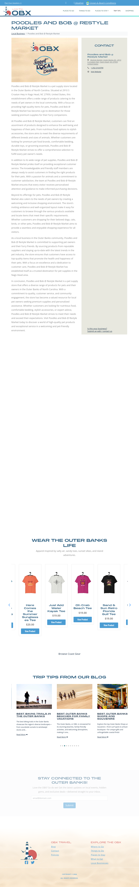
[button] (130, 605)
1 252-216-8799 (97, 68)
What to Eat (97, 859)
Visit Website (96, 71)
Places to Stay (98, 855)
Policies (55, 855)
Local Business (18, 33)
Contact (55, 850)
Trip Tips (117, 11)
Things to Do (97, 850)
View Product (30, 625)
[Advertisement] (69, 367)
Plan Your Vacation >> (13, 3)
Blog (53, 846)
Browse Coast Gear (69, 654)
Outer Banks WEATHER (69, 819)
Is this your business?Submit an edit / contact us (99, 330)
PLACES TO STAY (101, 11)
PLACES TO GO (68, 11)
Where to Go (97, 846)
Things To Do (84, 11)
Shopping (129, 11)
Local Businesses (99, 863)
